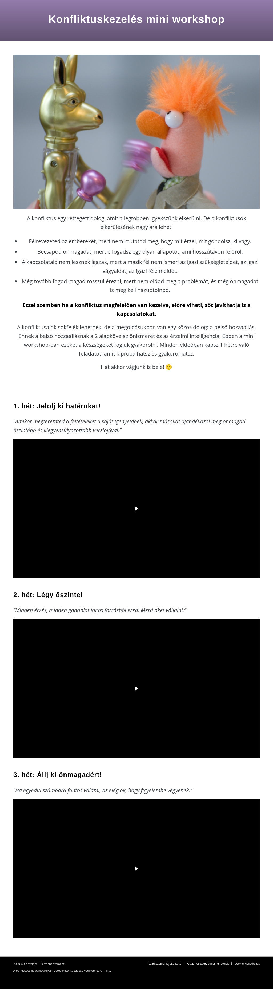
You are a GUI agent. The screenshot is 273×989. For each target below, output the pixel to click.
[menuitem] (164, 963)
